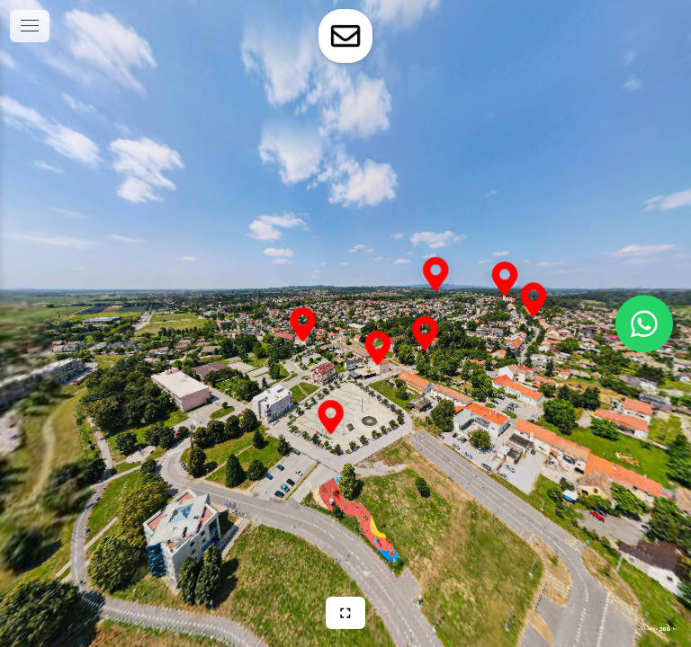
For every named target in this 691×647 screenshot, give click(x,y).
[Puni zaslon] (345, 613)
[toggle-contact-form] (345, 36)
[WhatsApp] (644, 323)
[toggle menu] (29, 26)
